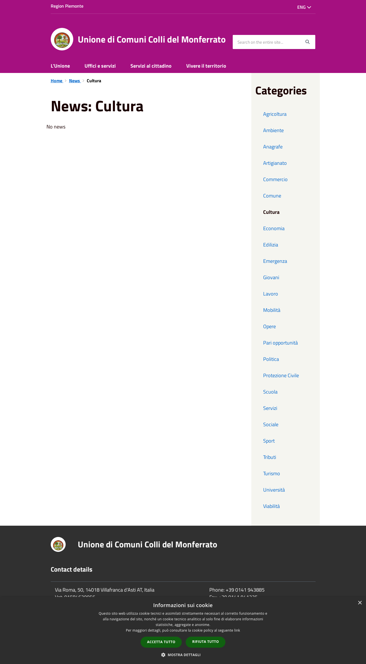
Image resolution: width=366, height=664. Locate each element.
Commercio (275, 179)
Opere (269, 326)
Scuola (270, 392)
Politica (271, 359)
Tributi (269, 457)
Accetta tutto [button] (161, 641)
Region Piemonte (67, 6)
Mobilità (271, 310)
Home (57, 80)
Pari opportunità (280, 343)
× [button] (360, 603)
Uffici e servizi (100, 66)
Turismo (271, 473)
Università (274, 490)
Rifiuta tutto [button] (205, 641)
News (75, 80)
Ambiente (273, 130)
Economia (274, 228)
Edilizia (270, 244)
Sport (269, 441)
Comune (272, 195)
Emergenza (275, 261)
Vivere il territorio (206, 66)
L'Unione (60, 66)
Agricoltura (275, 114)
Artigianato (275, 163)
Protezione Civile (281, 375)
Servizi (270, 408)
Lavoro (270, 293)
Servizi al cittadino (151, 66)
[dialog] (183, 630)
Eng (304, 7)
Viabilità (271, 506)
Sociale (270, 424)
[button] (183, 654)
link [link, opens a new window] (237, 630)
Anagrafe (273, 146)
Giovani (271, 277)
